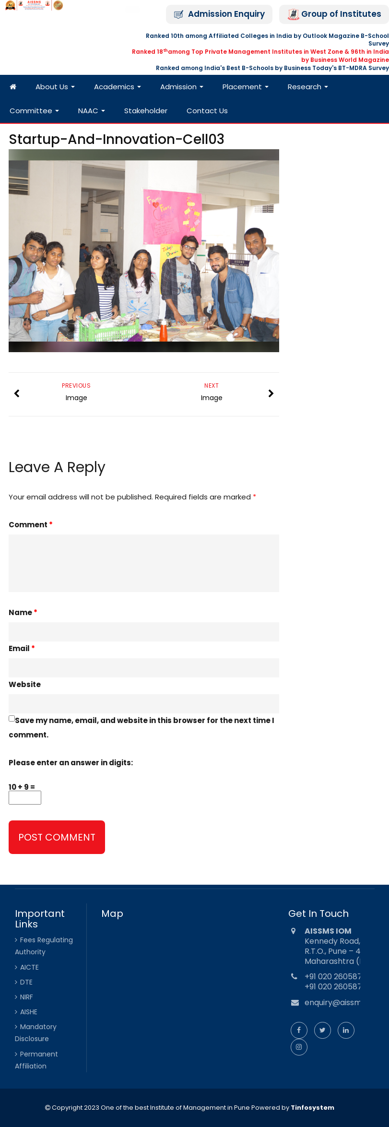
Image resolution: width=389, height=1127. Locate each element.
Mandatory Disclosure (36, 1033)
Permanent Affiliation (36, 1060)
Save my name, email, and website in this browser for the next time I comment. (141, 727)
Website (25, 684)
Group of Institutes (341, 14)
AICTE (29, 967)
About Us (55, 87)
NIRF (26, 997)
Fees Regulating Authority (44, 946)
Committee (34, 111)
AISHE (28, 1012)
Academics (117, 87)
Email (22, 648)
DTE (26, 982)
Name (23, 612)
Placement (246, 87)
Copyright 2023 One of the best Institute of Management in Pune (150, 1107)
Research (308, 87)
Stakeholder (145, 111)
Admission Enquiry (226, 14)
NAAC (91, 111)
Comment (31, 525)
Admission (181, 87)
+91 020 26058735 (338, 986)
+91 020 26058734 (338, 976)
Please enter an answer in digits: (71, 763)
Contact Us (207, 111)
